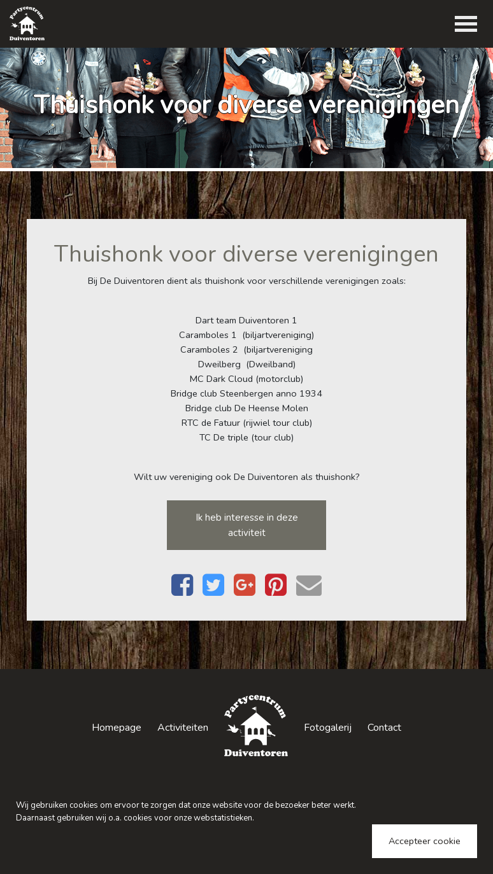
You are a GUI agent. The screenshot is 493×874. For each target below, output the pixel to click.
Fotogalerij (328, 728)
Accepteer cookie (425, 841)
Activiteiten (182, 728)
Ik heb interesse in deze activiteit (247, 525)
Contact (384, 728)
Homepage (116, 728)
